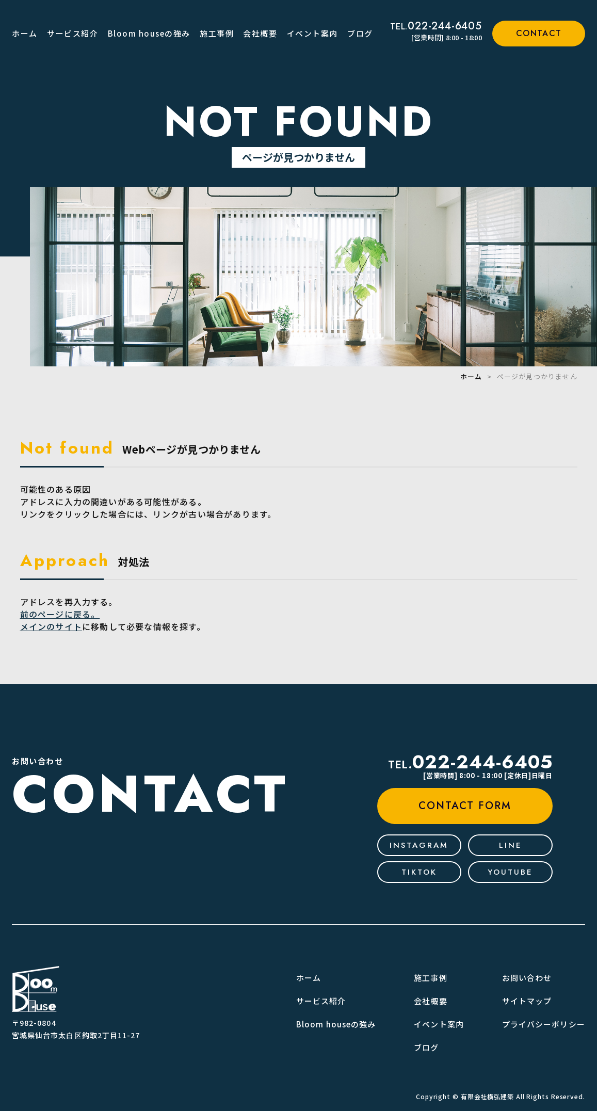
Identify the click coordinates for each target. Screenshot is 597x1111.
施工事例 (217, 33)
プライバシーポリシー (543, 1024)
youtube (510, 872)
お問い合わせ (527, 977)
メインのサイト (51, 626)
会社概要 (260, 33)
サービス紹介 (72, 33)
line (510, 845)
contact (539, 33)
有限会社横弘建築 (487, 1096)
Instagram (419, 845)
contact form (464, 805)
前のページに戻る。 (60, 614)
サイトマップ (527, 1000)
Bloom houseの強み (149, 33)
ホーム (25, 33)
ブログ (360, 33)
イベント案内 (312, 33)
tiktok (419, 872)
